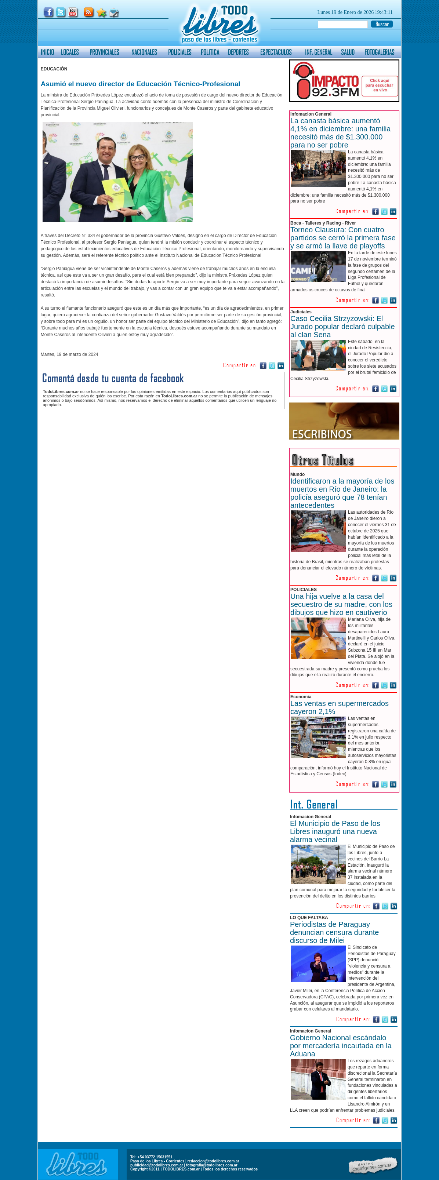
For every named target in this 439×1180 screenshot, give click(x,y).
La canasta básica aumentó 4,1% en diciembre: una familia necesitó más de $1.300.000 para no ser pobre (340, 133)
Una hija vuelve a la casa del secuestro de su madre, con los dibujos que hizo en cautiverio (341, 604)
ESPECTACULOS (276, 52)
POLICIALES (180, 52)
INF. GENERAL (318, 52)
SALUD (348, 52)
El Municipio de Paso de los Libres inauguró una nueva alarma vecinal (335, 831)
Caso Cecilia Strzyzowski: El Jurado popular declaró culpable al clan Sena (342, 326)
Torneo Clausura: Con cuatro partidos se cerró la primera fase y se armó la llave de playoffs (343, 238)
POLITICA (210, 52)
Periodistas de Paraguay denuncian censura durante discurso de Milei (334, 932)
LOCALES (70, 52)
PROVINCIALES (104, 52)
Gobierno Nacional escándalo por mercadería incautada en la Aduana (341, 1046)
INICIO (47, 52)
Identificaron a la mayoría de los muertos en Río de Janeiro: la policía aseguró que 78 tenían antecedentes (342, 493)
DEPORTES (238, 52)
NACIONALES (144, 52)
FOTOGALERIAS (379, 52)
